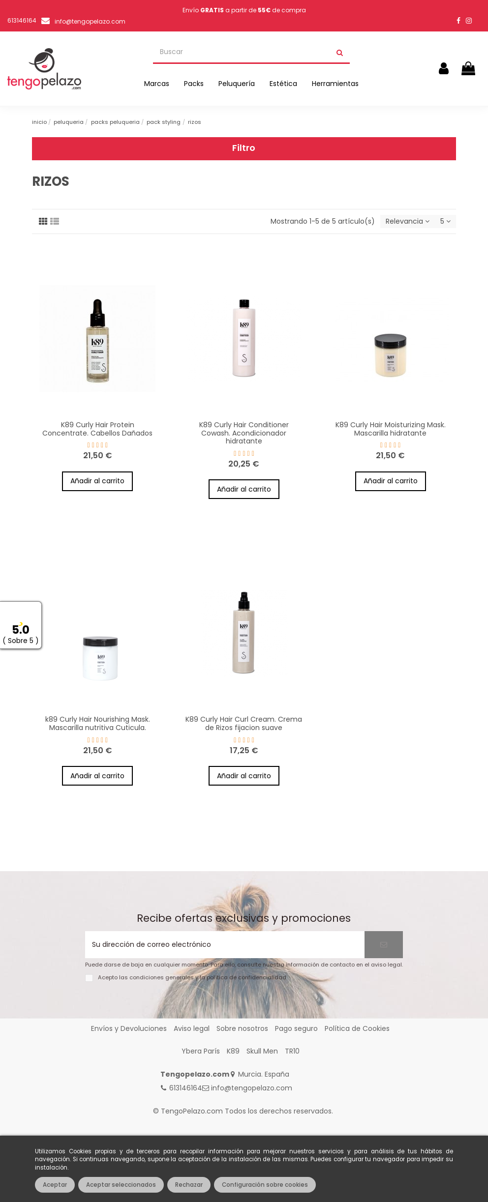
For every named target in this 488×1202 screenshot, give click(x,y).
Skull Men (262, 1051)
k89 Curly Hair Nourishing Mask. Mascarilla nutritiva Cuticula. (97, 723)
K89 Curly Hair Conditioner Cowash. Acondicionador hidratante (244, 433)
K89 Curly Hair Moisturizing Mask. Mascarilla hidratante (391, 429)
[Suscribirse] (384, 944)
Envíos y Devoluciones (129, 1028)
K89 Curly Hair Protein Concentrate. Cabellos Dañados (97, 429)
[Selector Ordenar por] (407, 221)
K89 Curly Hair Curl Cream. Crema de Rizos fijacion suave (243, 723)
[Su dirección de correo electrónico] (225, 944)
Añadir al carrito (97, 481)
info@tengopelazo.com (90, 21)
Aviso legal (192, 1028)
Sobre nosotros (242, 1028)
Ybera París (201, 1051)
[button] (157, 83)
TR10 (292, 1051)
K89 (233, 1051)
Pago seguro (296, 1028)
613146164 (185, 1088)
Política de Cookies (357, 1028)
